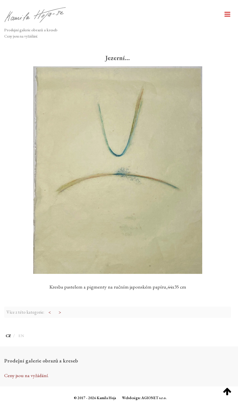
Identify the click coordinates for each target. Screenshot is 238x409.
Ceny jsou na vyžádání (20, 36)
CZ (9, 335)
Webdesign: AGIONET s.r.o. (144, 397)
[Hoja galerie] (35, 15)
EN (21, 335)
